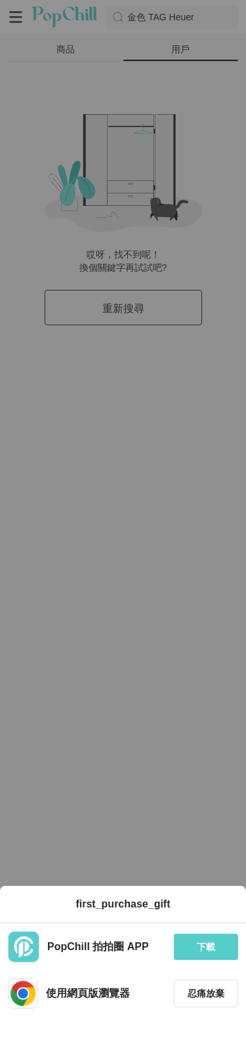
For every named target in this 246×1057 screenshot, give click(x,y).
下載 (206, 947)
